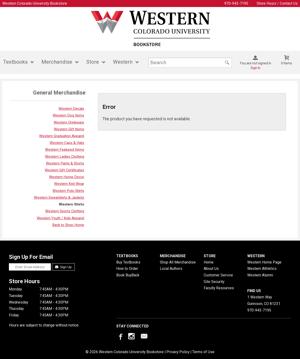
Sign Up (63, 267)
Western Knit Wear (69, 184)
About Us (211, 268)
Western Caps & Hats (67, 143)
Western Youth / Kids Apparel (60, 218)
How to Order (127, 268)
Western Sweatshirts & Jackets (59, 197)
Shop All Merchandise (178, 262)
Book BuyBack (127, 275)
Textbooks (15, 62)
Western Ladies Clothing (64, 156)
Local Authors (171, 268)
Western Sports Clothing (64, 211)
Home (209, 262)
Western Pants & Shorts (65, 163)
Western (123, 62)
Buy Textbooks (128, 262)
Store (92, 62)
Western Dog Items (68, 115)
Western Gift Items (69, 129)
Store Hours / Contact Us (277, 3)
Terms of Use (203, 352)
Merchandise (56, 62)
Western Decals (71, 108)
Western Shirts (71, 204)
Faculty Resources (219, 288)
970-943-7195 (236, 3)
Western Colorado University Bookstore (34, 3)
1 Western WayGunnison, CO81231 (263, 300)
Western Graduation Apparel (61, 136)
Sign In (255, 68)
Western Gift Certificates (64, 170)
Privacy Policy (177, 352)
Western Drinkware (69, 122)
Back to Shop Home (68, 225)
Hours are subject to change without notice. (44, 325)
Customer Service (218, 275)
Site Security (214, 281)
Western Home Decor (66, 177)
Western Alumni (260, 275)
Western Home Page (264, 262)
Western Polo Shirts (68, 191)
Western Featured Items (64, 149)
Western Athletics (262, 268)
